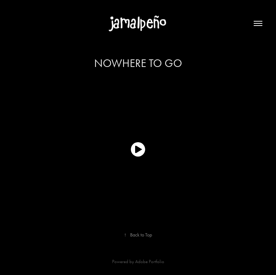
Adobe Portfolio (149, 261)
